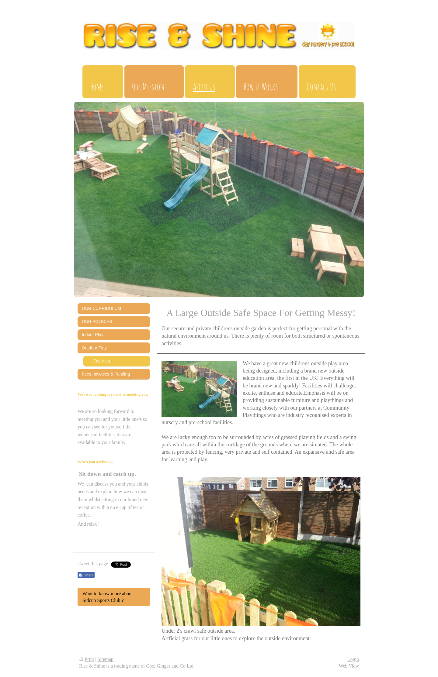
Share (86, 575)
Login (353, 659)
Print (86, 659)
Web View (349, 665)
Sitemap (105, 659)
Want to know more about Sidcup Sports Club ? (107, 597)
